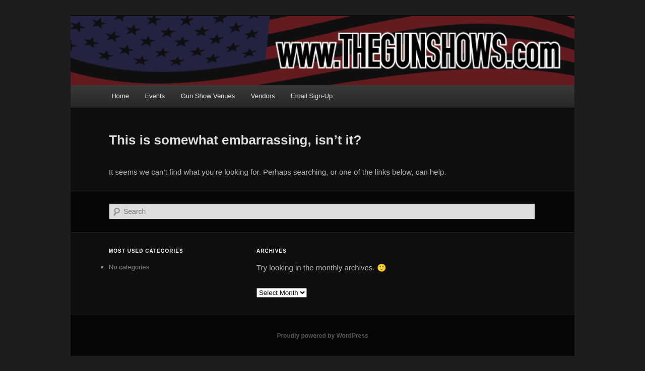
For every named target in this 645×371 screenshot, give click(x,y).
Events (155, 96)
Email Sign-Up (312, 96)
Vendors (263, 96)
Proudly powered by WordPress (322, 335)
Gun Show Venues (208, 96)
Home (120, 96)
